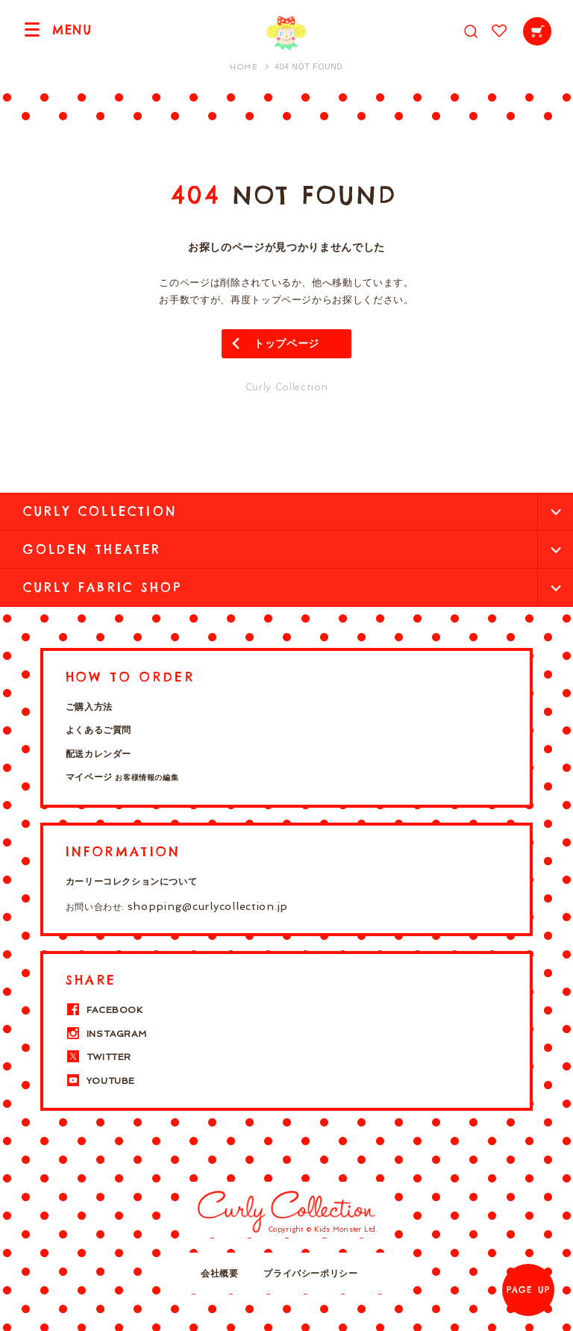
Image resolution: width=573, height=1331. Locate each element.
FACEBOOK (104, 1010)
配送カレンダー (98, 754)
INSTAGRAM (106, 1034)
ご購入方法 (89, 707)
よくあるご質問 (98, 730)
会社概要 (219, 1273)
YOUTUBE (100, 1081)
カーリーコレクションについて (131, 881)
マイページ (122, 777)
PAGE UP (528, 1290)
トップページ (286, 343)
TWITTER (98, 1057)
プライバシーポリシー (310, 1273)
